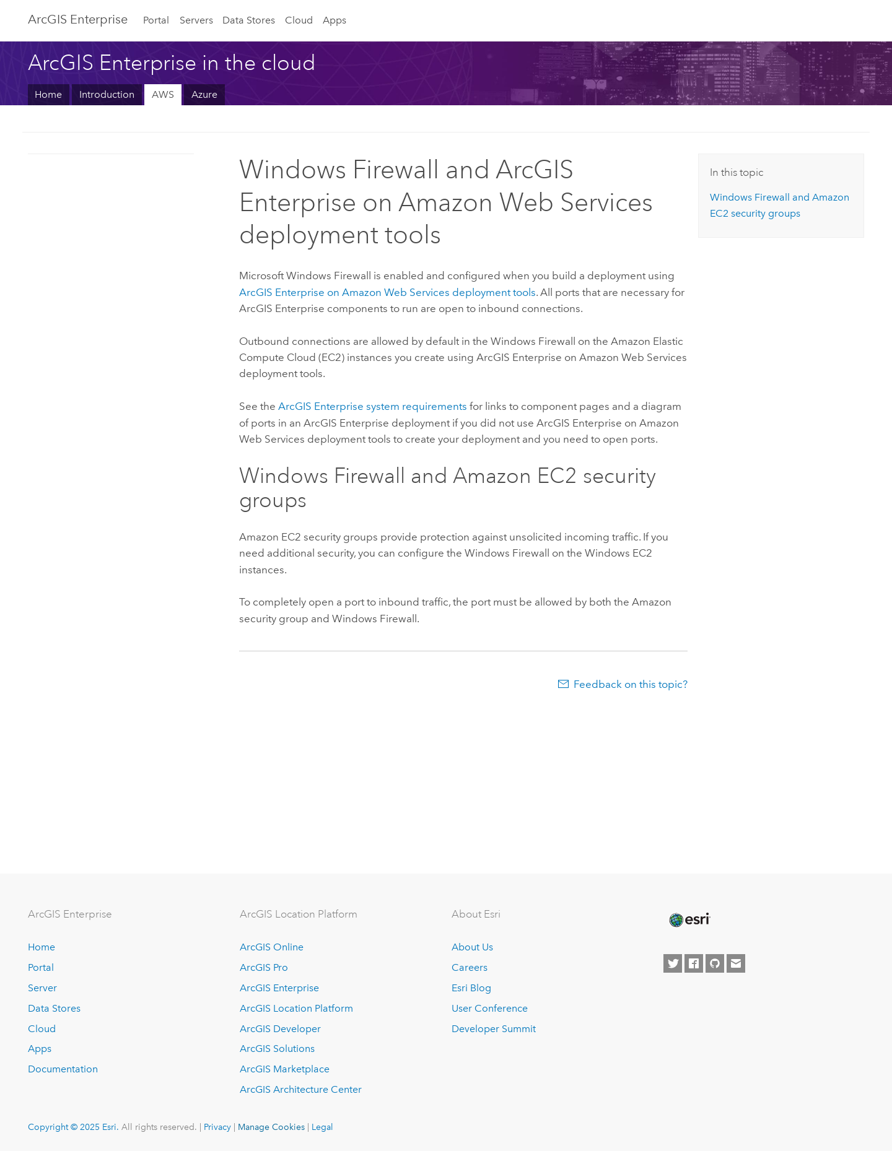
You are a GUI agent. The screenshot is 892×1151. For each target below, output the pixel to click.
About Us (472, 947)
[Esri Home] (689, 920)
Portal (156, 20)
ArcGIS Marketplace (285, 1069)
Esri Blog (471, 988)
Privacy (217, 1127)
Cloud (299, 20)
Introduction (106, 94)
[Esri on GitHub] (715, 963)
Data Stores (248, 20)
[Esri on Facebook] (693, 963)
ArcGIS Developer (280, 1029)
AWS (163, 94)
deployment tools (387, 292)
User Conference (490, 1008)
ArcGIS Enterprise (78, 19)
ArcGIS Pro (264, 967)
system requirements (372, 406)
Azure (204, 94)
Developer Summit (494, 1029)
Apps (334, 20)
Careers (470, 967)
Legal (322, 1127)
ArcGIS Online (272, 947)
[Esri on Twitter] (672, 963)
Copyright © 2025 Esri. (73, 1127)
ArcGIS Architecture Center (301, 1089)
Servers (196, 20)
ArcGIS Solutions (277, 1048)
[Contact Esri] (736, 963)
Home (48, 94)
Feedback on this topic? (631, 684)
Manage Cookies (271, 1127)
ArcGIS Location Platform (296, 1008)
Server (42, 988)
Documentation (63, 1069)
